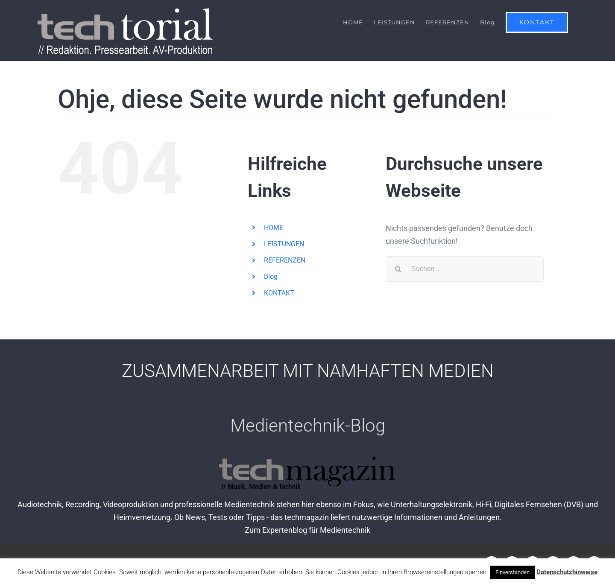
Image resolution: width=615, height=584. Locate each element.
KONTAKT (279, 293)
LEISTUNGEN (284, 244)
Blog (271, 277)
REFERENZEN (284, 261)
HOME (273, 228)
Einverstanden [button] (512, 572)
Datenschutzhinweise (566, 572)
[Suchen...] (465, 269)
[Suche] (398, 269)
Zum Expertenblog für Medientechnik (307, 530)
